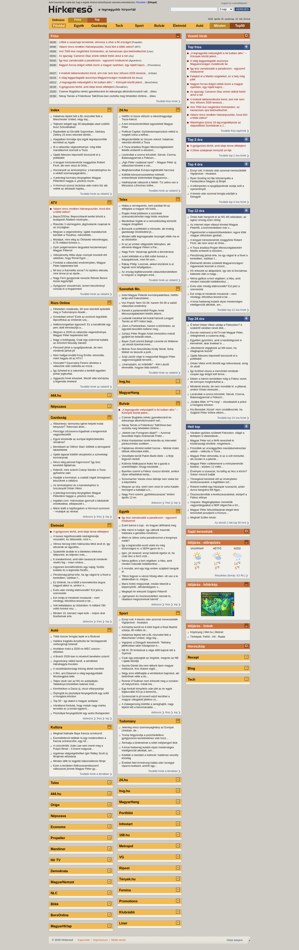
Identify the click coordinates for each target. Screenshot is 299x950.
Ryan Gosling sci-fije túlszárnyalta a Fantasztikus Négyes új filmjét (211, 180)
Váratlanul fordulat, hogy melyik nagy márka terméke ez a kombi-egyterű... (79, 707)
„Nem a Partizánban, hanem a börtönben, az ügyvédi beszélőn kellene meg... (148, 327)
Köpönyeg (196, 632)
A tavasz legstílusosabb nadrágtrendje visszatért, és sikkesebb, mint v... (76, 538)
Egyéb (79, 25)
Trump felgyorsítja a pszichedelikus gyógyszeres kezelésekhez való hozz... (145, 736)
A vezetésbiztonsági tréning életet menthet (78, 668)
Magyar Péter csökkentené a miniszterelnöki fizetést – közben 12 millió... (216, 465)
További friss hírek (167, 101)
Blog (191, 668)
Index (55, 110)
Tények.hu (127, 879)
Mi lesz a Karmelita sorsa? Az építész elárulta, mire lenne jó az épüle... (80, 272)
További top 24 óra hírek (231, 417)
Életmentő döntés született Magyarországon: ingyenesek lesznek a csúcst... (217, 264)
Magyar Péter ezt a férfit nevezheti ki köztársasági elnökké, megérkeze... (212, 442)
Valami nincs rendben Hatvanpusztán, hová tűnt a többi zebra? (97, 46)
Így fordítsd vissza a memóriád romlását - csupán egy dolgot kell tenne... (215, 372)
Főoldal (59, 25)
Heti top (194, 427)
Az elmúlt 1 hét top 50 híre (230, 522)
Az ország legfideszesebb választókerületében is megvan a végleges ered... (149, 273)
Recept (193, 657)
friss (99, 516)
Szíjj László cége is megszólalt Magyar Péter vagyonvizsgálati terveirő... (148, 358)
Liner (123, 923)
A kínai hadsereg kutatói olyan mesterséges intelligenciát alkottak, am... (216, 303)
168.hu (124, 835)
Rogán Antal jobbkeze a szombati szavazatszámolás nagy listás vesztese (145, 215)
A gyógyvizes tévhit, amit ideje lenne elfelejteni (87, 86)
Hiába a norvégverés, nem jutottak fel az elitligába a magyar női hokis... (146, 207)
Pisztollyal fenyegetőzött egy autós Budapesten (81, 713)
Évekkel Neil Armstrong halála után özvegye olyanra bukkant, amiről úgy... (148, 764)
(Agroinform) (135, 60)
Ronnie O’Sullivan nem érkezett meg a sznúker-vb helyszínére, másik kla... (150, 682)
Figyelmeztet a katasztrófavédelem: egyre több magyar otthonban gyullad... (218, 234)
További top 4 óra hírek (232, 201)
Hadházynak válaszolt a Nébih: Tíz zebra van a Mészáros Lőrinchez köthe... (150, 184)
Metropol (126, 846)
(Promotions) (154, 65)
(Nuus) (139, 78)
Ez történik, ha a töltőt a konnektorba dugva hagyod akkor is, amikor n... (79, 584)
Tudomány (127, 721)
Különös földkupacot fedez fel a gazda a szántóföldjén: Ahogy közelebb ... (146, 465)
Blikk (55, 904)
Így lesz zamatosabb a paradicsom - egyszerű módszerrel (94, 60)
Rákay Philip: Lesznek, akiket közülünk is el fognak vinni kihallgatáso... (148, 266)
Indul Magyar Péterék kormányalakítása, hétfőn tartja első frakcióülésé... (150, 297)
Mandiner (58, 849)
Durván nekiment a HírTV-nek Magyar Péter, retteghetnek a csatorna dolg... (216, 334)
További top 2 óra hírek (232, 155)
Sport (139, 25)
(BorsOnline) (151, 82)
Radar (221, 636)
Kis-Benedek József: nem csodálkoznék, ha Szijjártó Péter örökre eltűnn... (216, 411)
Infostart (125, 824)
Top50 (240, 25)
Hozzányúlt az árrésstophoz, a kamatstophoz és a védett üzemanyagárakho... (82, 171)
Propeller (58, 838)
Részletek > (141, 2)
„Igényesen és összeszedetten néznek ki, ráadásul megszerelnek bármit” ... (146, 598)
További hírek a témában (94, 773)
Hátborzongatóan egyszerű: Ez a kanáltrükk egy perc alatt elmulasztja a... (82, 326)
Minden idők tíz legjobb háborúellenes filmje (79, 761)
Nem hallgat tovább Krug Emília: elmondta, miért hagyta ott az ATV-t (78, 357)
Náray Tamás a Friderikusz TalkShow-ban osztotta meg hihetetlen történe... (104, 96)
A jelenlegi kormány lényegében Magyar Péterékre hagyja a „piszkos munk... (77, 179)
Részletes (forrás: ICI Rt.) (230, 575)
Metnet (219, 632)
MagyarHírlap (61, 926)
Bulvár (159, 25)
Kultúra (56, 727)
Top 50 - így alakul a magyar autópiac (75, 700)
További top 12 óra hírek (231, 309)
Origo (55, 805)
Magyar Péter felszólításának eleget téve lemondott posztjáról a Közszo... (214, 511)
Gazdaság (99, 25)
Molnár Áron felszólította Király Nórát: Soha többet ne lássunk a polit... (147, 350)
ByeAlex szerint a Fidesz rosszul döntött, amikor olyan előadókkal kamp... (150, 473)
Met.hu (209, 632)
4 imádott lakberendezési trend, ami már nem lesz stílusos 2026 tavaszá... (103, 73)
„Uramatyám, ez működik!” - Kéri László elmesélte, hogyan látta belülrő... (145, 366)
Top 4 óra (195, 164)
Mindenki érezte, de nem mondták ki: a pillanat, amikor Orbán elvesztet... (218, 388)
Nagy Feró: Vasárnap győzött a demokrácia (148, 251)
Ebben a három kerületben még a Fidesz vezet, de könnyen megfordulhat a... (218, 380)
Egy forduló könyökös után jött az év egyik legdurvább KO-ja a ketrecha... (147, 690)
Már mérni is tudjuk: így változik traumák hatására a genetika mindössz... (146, 531)
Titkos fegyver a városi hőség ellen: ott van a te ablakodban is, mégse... (150, 578)
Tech (119, 25)
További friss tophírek (233, 130)
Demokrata (59, 871)
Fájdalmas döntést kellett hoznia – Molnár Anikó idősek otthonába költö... (150, 450)
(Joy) (131, 56)
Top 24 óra (196, 319)
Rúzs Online (60, 303)
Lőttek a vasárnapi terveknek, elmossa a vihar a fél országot (95, 42)
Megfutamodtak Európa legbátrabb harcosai (148, 170)
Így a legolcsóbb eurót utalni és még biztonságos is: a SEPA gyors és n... (143, 547)
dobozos (88, 516)
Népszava (58, 406)
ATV (54, 202)
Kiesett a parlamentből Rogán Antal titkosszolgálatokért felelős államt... (143, 312)
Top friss (194, 47)
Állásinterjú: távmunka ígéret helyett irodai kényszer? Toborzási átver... (78, 425)
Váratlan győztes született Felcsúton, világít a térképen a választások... (217, 434)
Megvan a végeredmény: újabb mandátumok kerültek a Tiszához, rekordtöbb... (80, 233)
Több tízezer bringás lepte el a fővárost (76, 636)
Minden (220, 25)
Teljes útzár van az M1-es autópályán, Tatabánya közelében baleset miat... (75, 682)
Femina (125, 890)
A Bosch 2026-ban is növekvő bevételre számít (81, 656)
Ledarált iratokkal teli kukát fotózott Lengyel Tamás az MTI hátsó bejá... (147, 320)
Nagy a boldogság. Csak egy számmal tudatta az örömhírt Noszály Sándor (80, 341)
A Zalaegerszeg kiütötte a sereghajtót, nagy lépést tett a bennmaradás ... (148, 705)
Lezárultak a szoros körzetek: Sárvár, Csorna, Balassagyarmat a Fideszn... (217, 396)
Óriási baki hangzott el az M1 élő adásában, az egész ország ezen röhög (218, 218)
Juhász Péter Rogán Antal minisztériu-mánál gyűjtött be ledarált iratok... (148, 335)
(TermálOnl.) (121, 87)
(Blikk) (153, 91)
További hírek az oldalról (94, 193)
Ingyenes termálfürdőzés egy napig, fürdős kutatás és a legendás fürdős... (78, 568)
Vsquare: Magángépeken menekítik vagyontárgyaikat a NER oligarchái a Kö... (215, 503)
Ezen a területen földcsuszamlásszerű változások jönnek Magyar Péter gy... (76, 767)
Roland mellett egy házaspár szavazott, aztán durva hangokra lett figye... (217, 488)
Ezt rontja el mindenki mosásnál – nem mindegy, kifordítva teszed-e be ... (213, 295)
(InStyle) (152, 73)
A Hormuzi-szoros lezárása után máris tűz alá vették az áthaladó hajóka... (80, 187)
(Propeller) (137, 42)
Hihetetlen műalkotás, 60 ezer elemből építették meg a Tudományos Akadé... (81, 310)
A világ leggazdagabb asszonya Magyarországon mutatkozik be (97, 77)
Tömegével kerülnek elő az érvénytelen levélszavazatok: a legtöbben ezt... (213, 480)
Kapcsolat (83, 939)
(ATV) (138, 47)
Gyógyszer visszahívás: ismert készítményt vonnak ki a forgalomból (79, 287)
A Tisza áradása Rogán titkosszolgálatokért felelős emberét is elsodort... (216, 249)
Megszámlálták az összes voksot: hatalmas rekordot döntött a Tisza (147, 141)
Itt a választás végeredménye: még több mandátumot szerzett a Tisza (77, 148)
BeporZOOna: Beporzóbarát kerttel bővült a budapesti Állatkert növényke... (79, 218)
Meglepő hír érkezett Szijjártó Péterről (144, 591)
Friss (77, 19)
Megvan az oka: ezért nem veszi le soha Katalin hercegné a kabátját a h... (150, 488)
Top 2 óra (195, 139)
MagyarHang (129, 392)
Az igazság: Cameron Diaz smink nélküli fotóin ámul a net (94, 55)
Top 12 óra (196, 211)
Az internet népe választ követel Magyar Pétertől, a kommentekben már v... (214, 226)
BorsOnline (60, 915)
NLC (54, 893)
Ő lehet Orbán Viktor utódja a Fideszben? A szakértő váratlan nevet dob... (216, 326)
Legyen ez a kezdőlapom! (234, 3)
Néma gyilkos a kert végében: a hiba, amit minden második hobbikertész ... (215, 280)
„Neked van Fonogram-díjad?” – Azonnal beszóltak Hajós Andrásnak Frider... (146, 434)
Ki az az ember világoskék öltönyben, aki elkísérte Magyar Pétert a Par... (146, 246)
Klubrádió (127, 912)
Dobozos (58, 20)
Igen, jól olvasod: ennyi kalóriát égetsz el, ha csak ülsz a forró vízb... (148, 554)
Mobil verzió (118, 939)
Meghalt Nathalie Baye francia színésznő (77, 733)
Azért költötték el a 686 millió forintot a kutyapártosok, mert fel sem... (144, 258)
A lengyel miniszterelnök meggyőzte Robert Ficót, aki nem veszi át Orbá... (216, 241)
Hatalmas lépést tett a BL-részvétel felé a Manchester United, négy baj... (77, 118)
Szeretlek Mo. (129, 289)
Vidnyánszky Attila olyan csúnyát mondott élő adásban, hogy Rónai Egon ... (80, 256)
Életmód (179, 25)
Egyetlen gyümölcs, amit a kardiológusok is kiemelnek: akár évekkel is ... (216, 342)
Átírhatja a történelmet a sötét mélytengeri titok (150, 742)
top (107, 516)
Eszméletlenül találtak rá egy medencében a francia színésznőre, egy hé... (79, 739)
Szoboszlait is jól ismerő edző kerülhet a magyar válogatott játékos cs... (146, 698)
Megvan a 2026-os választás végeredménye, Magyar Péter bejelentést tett (80, 334)
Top (97, 19)
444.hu (56, 395)
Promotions (128, 901)
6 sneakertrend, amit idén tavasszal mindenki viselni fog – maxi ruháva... (80, 561)
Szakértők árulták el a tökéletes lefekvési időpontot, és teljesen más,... (77, 553)
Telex (55, 783)
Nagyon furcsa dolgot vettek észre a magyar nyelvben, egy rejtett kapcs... (103, 65)
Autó (199, 25)
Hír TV (55, 860)
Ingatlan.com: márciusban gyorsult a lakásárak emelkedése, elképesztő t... (81, 502)
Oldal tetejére (235, 940)
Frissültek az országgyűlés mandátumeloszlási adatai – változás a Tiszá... (218, 450)
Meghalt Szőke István (203, 517)
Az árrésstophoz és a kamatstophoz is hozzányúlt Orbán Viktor (76, 487)
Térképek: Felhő (200, 636)
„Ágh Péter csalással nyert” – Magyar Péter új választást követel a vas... (149, 164)
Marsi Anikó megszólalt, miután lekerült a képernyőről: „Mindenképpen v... (146, 585)
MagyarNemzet (62, 882)
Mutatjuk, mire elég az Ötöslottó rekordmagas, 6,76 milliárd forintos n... (80, 241)
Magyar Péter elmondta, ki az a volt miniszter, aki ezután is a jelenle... (217, 457)
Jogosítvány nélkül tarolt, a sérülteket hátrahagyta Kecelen (75, 662)
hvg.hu (124, 381)
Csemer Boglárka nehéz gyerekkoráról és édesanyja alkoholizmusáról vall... (104, 91)
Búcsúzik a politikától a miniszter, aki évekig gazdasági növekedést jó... (148, 230)
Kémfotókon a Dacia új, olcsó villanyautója (78, 688)
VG (121, 857)
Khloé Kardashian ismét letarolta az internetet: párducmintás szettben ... (149, 442)
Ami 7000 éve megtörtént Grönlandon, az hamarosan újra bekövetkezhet (103, 51)
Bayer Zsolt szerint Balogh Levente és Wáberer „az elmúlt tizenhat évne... (150, 343)
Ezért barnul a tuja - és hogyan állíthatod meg (149, 525)
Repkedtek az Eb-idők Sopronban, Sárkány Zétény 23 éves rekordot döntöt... (79, 133)
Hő (214, 636)
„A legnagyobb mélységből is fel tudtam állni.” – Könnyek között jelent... (102, 82)
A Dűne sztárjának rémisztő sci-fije (211, 150)
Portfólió (126, 813)
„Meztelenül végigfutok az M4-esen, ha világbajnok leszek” (213, 349)
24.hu (123, 110)
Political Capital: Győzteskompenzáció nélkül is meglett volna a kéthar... (150, 133)
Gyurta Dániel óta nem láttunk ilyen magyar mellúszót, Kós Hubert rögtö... (147, 667)
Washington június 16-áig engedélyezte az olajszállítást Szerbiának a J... (215, 124)
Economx (58, 827)
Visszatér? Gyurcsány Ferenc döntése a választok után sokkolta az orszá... (77, 364)
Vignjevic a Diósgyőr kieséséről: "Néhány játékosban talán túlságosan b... (146, 644)
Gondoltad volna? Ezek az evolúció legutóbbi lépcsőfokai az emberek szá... (80, 318)
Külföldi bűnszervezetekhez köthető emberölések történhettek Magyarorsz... (145, 176)
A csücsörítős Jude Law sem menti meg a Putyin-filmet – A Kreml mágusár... (78, 747)
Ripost (124, 868)
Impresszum (100, 939)
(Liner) (150, 51)
